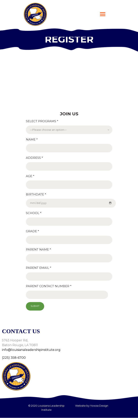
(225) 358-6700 (14, 358)
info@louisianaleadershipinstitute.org (31, 350)
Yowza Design (99, 405)
